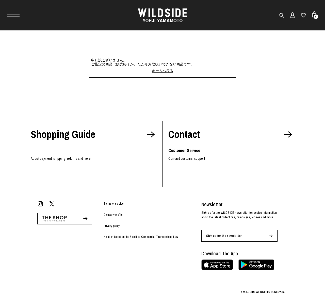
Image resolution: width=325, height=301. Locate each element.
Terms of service (113, 204)
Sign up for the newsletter (224, 236)
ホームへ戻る (162, 70)
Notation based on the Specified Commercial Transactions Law (141, 237)
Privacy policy (112, 226)
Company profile (113, 215)
